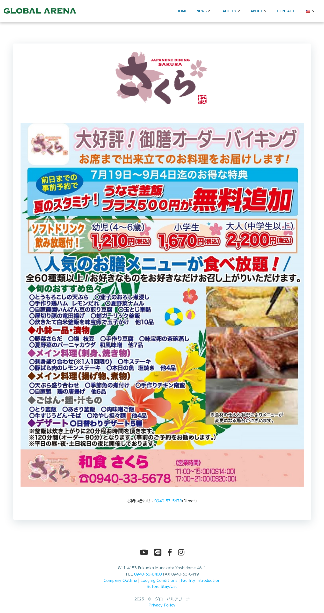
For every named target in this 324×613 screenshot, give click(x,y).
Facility (231, 10)
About (259, 10)
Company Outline (120, 580)
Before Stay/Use (162, 586)
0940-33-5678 (168, 501)
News (204, 10)
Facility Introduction (200, 580)
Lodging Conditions (159, 580)
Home (182, 10)
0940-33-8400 (148, 574)
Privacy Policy (162, 605)
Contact (286, 10)
